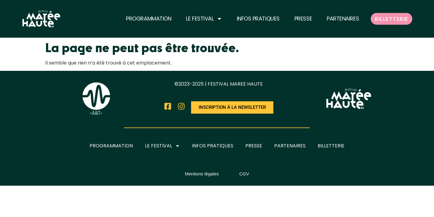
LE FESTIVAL (204, 18)
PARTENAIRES (343, 18)
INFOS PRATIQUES (258, 18)
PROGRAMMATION (148, 18)
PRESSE (303, 18)
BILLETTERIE (391, 19)
